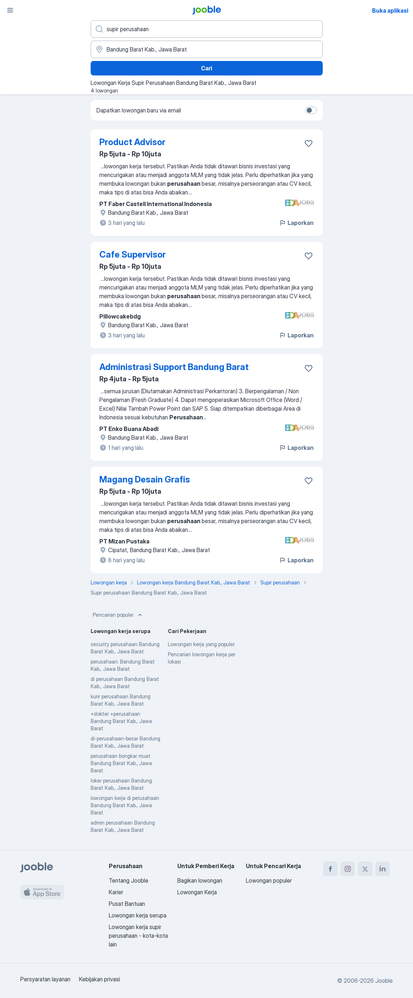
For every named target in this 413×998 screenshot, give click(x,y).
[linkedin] (382, 869)
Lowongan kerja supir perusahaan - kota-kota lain (138, 935)
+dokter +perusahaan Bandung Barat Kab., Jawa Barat (121, 721)
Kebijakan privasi (99, 979)
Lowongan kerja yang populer (201, 644)
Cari (206, 68)
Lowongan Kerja (197, 892)
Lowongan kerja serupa (137, 915)
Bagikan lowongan (199, 880)
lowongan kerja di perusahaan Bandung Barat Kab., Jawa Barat (125, 805)
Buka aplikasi (390, 10)
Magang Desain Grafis (144, 479)
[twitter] (365, 869)
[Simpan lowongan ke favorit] (308, 143)
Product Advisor (132, 142)
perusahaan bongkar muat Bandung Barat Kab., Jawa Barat (121, 763)
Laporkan (296, 222)
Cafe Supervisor (132, 254)
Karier (116, 892)
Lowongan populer (269, 880)
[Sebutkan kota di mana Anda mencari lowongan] (207, 49)
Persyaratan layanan (45, 979)
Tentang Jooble (128, 880)
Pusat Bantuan (127, 903)
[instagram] (347, 869)
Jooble (384, 980)
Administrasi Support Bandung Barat (174, 367)
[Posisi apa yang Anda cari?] (207, 29)
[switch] (311, 110)
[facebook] (330, 869)
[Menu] (10, 10)
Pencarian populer (118, 615)
